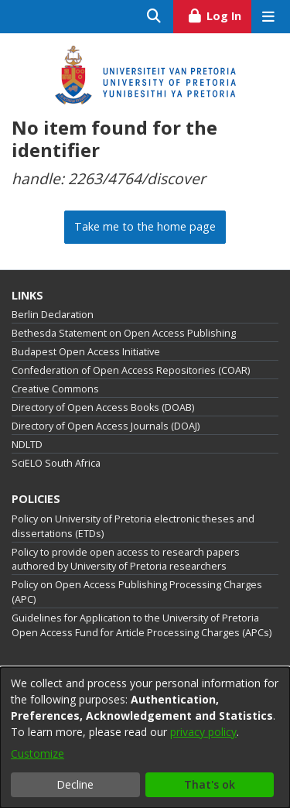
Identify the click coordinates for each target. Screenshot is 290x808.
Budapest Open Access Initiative (86, 351)
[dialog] (145, 737)
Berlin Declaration (53, 314)
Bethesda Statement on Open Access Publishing (124, 333)
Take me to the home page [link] (145, 226)
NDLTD (27, 444)
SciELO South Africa (56, 463)
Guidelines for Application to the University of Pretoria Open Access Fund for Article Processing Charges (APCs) (141, 625)
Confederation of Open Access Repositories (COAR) (131, 370)
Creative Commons (55, 388)
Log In (219, 14)
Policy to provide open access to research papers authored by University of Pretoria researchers (126, 559)
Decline (75, 784)
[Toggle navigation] (268, 16)
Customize (37, 753)
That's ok (209, 784)
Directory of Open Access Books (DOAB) (103, 407)
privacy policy (203, 731)
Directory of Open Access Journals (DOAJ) (106, 426)
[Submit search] (154, 16)
